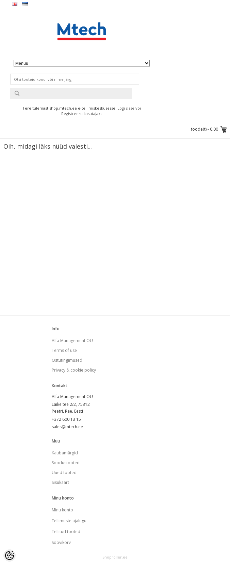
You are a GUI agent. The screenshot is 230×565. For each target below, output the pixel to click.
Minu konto (62, 510)
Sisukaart (60, 482)
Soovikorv (61, 542)
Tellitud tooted (66, 531)
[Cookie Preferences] (9, 555)
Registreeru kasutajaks (81, 113)
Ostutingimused (67, 360)
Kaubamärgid (65, 453)
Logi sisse (125, 108)
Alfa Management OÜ (72, 340)
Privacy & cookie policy (74, 370)
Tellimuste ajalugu (69, 521)
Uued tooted (64, 472)
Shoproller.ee (115, 557)
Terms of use (64, 350)
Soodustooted (66, 463)
